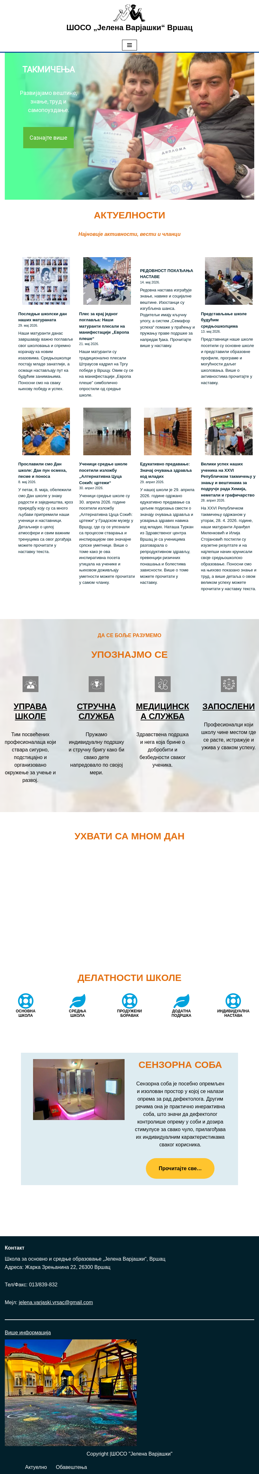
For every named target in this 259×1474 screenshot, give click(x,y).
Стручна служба (96, 711)
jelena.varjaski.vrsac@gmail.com (56, 1302)
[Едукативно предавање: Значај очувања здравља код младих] (168, 432)
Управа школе (30, 711)
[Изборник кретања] (129, 45)
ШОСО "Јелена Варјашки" (142, 1454)
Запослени (228, 706)
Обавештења (71, 1467)
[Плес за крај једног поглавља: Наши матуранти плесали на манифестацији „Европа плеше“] (107, 282)
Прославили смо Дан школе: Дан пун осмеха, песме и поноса (42, 470)
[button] (118, 193)
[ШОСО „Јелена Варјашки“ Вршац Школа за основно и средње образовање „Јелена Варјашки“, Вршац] (129, 19)
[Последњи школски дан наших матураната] (46, 282)
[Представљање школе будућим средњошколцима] (229, 282)
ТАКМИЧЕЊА (48, 69)
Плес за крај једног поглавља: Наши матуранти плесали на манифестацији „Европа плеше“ (104, 326)
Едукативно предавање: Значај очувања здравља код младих (166, 470)
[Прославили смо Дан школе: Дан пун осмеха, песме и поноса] (46, 432)
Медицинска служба (162, 711)
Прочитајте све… (180, 1168)
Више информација (28, 1332)
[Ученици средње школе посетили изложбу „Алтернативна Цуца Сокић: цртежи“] (107, 432)
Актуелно (36, 1467)
